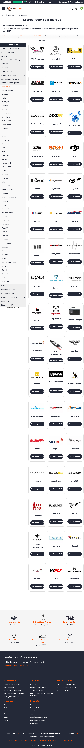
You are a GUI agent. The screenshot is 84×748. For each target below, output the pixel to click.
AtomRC (56, 59)
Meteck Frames (56, 382)
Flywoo (74, 188)
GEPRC (37, 255)
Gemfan (74, 221)
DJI (74, 156)
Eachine (7, 36)
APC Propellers (37, 59)
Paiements (34, 684)
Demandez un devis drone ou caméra (41, 694)
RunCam (75, 416)
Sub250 (74, 481)
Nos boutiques (9, 687)
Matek (37, 383)
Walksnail (74, 578)
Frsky (56, 221)
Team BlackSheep (37, 546)
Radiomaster (37, 416)
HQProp (74, 286)
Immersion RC (17, 36)
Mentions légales (28, 733)
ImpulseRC (56, 318)
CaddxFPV (56, 124)
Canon (6, 714)
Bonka (75, 91)
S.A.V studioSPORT (37, 690)
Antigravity (34, 723)
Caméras (34, 711)
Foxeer (37, 221)
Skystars (75, 448)
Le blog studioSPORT (11, 696)
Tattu (74, 513)
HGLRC (37, 286)
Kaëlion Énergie (75, 319)
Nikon (6, 717)
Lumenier (37, 350)
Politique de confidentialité (51, 733)
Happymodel (56, 253)
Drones (33, 705)
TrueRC (37, 578)
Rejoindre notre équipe (12, 690)
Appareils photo (36, 714)
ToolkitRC (56, 546)
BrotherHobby (37, 124)
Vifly (56, 578)
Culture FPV (74, 125)
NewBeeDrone (74, 383)
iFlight (37, 320)
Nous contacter (63, 690)
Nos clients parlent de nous (14, 693)
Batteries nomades (37, 720)
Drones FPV (34, 708)
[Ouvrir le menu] (3, 8)
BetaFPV (37, 36)
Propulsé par (36, 745)
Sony (5, 711)
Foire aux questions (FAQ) (66, 684)
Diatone (56, 156)
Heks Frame (74, 253)
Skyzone (37, 481)
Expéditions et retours (38, 687)
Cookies (71, 733)
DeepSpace (37, 156)
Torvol (75, 546)
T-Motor (56, 513)
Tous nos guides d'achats (67, 687)
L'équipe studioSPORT (12, 684)
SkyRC (56, 448)
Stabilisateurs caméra (38, 717)
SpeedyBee (56, 481)
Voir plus (42, 40)
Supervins (37, 515)
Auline (75, 59)
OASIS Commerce (46, 745)
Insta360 (7, 720)
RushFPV (37, 448)
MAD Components (56, 353)
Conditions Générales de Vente (42, 737)
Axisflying (37, 91)
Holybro (56, 288)
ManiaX (74, 351)
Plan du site (11, 733)
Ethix (37, 188)
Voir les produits (37, 67)
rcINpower (56, 416)
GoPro (6, 708)
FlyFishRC (56, 189)
